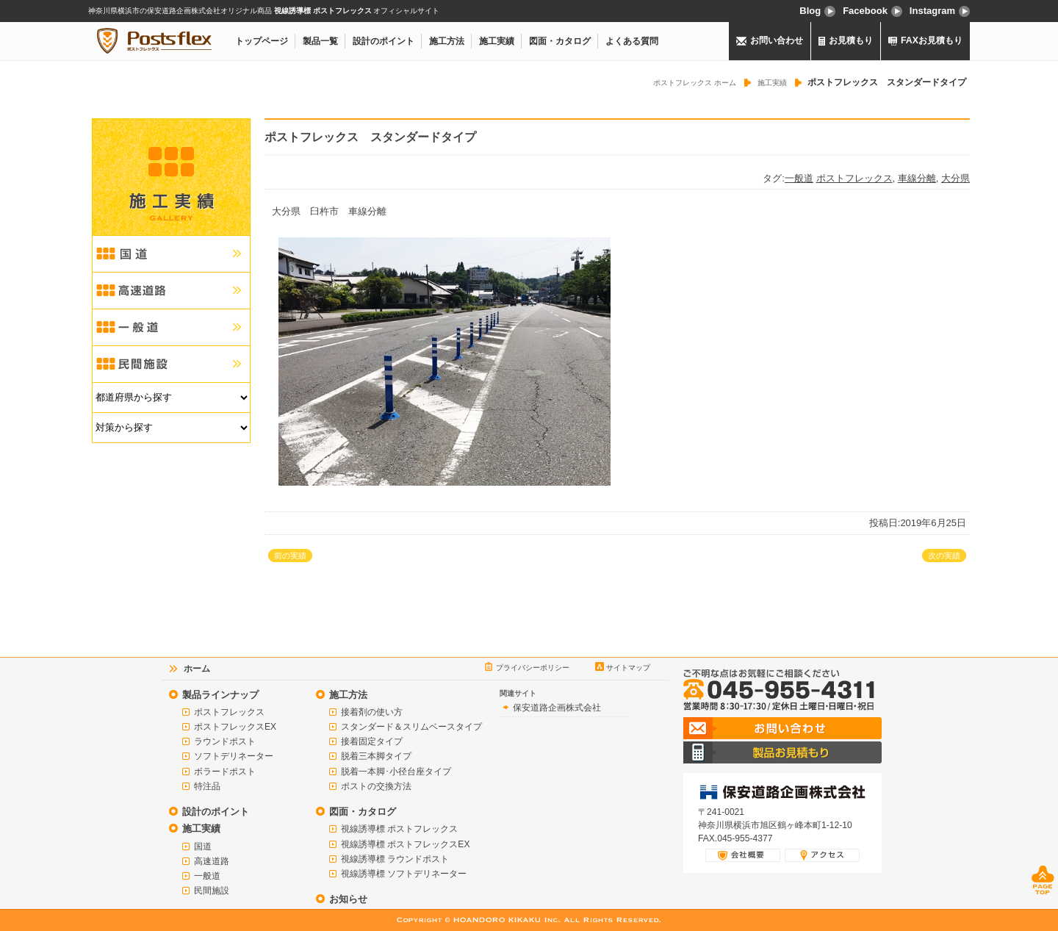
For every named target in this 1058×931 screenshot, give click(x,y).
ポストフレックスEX (235, 727)
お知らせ (348, 899)
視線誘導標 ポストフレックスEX (405, 844)
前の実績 (290, 555)
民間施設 (211, 890)
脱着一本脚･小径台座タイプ (396, 771)
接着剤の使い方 (372, 712)
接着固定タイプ (372, 741)
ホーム (197, 669)
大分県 (955, 178)
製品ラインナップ (220, 694)
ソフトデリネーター (233, 756)
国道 (203, 846)
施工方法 (446, 41)
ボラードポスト (225, 771)
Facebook (872, 10)
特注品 (207, 786)
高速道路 (211, 861)
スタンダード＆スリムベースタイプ (411, 727)
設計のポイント (383, 41)
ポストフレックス (854, 178)
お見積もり (845, 40)
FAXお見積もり (925, 40)
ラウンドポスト (225, 741)
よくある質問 (631, 41)
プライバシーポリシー (532, 668)
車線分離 (917, 178)
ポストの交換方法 (376, 786)
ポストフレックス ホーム (694, 83)
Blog (817, 10)
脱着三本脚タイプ (376, 756)
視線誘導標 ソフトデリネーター (404, 874)
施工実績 (496, 41)
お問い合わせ (770, 40)
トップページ (261, 41)
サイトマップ (628, 668)
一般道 (799, 178)
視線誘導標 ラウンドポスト (395, 859)
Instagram (940, 10)
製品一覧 (320, 41)
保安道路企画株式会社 (557, 707)
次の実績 (944, 555)
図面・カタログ (560, 41)
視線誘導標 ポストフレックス (399, 829)
